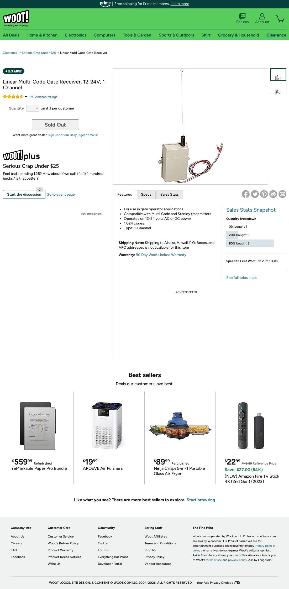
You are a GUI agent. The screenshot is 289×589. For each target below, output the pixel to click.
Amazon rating (43, 97)
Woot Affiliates (156, 536)
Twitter (103, 543)
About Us (17, 536)
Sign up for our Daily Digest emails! (73, 135)
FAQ (14, 550)
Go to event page (60, 194)
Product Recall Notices (64, 557)
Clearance (10, 53)
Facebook (105, 536)
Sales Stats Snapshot (251, 210)
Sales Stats (169, 194)
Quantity (16, 108)
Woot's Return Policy (63, 543)
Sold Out (55, 125)
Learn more (180, 4)
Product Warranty (60, 550)
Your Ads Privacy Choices (215, 583)
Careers (16, 543)
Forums (242, 18)
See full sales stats (241, 277)
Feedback (18, 557)
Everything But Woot (113, 557)
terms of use (214, 560)
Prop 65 (150, 550)
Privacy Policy (154, 557)
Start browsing (201, 499)
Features (124, 194)
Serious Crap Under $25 (39, 53)
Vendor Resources (158, 564)
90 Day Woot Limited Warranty (161, 255)
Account (262, 18)
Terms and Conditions (160, 543)
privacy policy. (238, 560)
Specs (146, 194)
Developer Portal (110, 564)
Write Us (54, 564)
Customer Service (61, 536)
